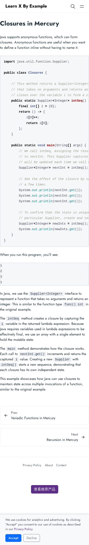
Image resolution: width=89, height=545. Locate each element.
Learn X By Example (26, 6)
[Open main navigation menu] (82, 6)
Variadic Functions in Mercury (33, 418)
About (49, 465)
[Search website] (73, 6)
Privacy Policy (32, 465)
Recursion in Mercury (62, 439)
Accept (13, 538)
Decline (32, 538)
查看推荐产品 (44, 489)
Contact (61, 465)
